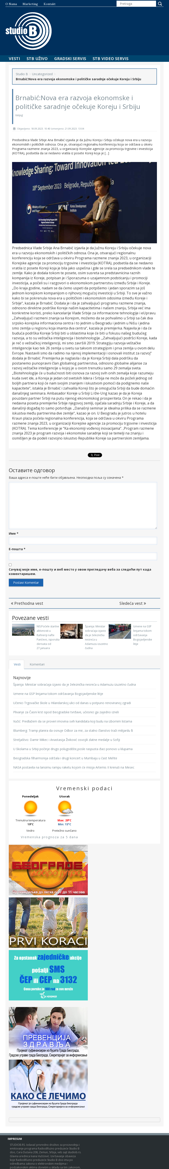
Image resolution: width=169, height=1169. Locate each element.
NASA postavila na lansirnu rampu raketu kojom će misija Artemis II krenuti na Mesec (73, 767)
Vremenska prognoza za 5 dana (49, 837)
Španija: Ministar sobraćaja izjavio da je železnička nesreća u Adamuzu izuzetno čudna (74, 684)
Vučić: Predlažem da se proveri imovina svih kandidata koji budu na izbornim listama (72, 721)
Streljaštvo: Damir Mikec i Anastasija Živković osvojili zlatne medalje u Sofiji (66, 740)
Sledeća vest (132, 603)
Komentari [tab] (37, 664)
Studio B (22, 74)
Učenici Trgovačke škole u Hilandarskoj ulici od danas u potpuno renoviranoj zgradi (72, 703)
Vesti (14, 58)
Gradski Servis (70, 58)
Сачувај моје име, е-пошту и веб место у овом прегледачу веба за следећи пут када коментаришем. (80, 571)
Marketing (30, 4)
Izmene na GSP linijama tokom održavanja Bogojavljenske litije (142, 635)
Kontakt (50, 4)
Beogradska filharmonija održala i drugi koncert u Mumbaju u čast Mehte (65, 758)
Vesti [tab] (17, 664)
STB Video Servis (110, 58)
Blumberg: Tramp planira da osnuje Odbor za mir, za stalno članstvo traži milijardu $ (73, 730)
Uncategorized (42, 74)
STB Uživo (37, 58)
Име (13, 533)
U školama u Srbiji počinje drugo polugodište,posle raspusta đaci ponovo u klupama (73, 749)
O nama (11, 4)
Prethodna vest (27, 603)
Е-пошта (17, 549)
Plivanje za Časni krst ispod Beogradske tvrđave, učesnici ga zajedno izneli (66, 712)
